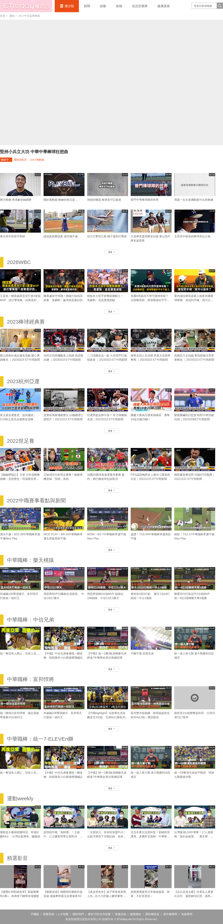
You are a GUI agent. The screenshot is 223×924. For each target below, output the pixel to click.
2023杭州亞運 (23, 381)
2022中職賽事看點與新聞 (36, 500)
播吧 (26, 6)
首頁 (2, 15)
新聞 (87, 6)
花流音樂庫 (140, 6)
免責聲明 (186, 914)
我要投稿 (48, 914)
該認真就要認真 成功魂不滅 (61, 236)
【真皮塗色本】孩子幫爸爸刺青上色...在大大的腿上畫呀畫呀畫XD (106, 896)
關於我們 (78, 914)
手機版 (35, 914)
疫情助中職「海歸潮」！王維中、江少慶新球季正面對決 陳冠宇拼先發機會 (63, 836)
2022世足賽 (20, 441)
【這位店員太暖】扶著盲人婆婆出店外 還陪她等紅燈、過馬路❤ (193, 896)
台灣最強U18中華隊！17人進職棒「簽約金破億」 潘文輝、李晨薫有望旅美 (193, 836)
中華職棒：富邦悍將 (30, 679)
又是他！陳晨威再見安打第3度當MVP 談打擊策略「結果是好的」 (20, 300)
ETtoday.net (124, 919)
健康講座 (163, 6)
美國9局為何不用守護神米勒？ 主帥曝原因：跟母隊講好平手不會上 (151, 300)
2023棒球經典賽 (26, 322)
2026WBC (19, 262)
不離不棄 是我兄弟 (142, 653)
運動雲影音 (20, 159)
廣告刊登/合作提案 (99, 914)
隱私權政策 (152, 914)
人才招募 (63, 914)
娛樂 (103, 6)
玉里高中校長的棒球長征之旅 (192, 236)
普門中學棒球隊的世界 (145, 199)
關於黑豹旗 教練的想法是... (60, 199)
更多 (111, 252)
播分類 (69, 6)
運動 (11, 15)
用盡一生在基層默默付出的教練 (193, 199)
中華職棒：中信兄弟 (30, 620)
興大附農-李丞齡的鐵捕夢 (16, 199)
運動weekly (20, 798)
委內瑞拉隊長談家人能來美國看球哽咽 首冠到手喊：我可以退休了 (193, 300)
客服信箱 (120, 914)
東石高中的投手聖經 (12, 236)
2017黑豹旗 (37, 159)
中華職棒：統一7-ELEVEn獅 (40, 739)
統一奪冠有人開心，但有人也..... (20, 653)
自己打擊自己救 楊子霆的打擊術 (107, 236)
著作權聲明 (170, 914)
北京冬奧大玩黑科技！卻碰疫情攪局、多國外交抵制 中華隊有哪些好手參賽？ (150, 836)
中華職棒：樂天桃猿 (30, 560)
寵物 (119, 6)
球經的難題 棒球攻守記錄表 (104, 199)
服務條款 (135, 914)
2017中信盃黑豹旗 (29, 15)
